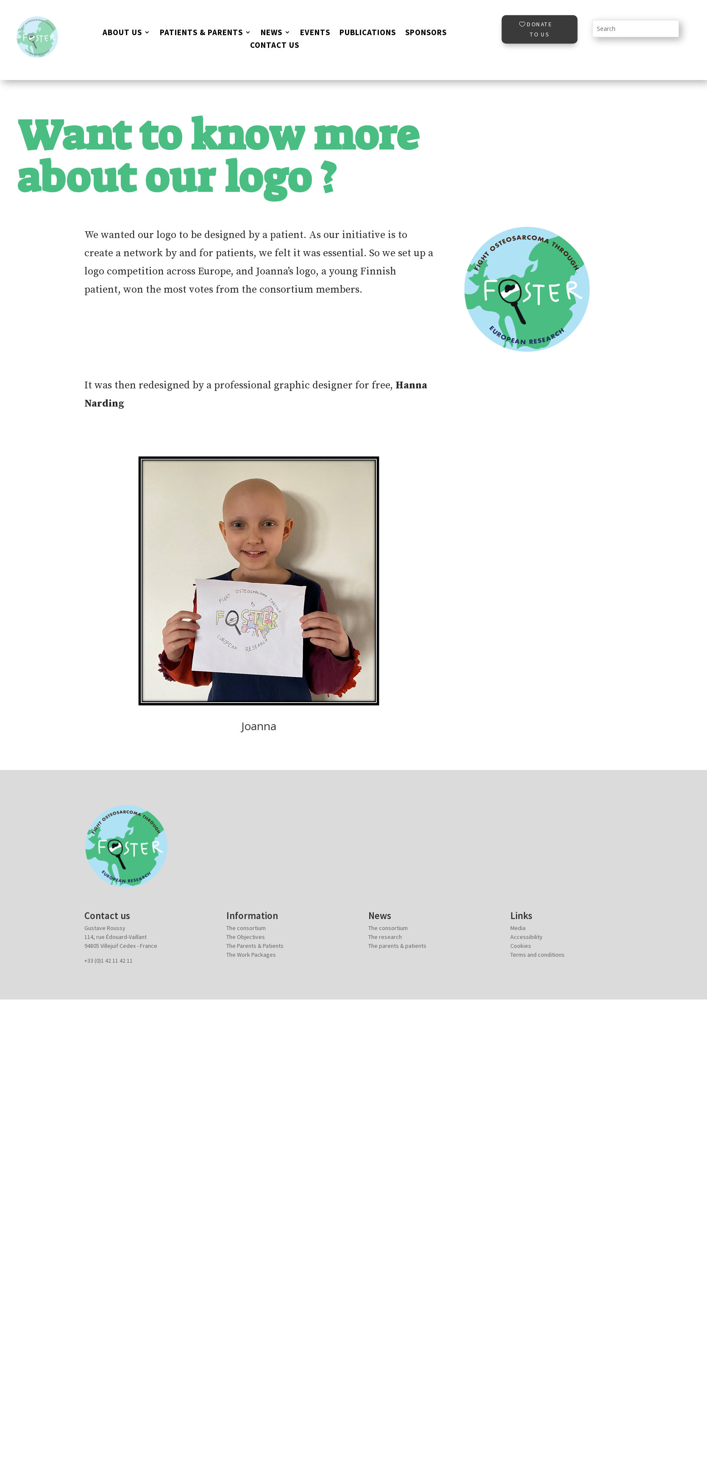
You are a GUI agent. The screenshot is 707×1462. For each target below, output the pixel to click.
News (271, 33)
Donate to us (539, 29)
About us (122, 33)
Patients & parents (201, 33)
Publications (368, 33)
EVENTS (315, 33)
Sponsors (426, 33)
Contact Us (274, 46)
